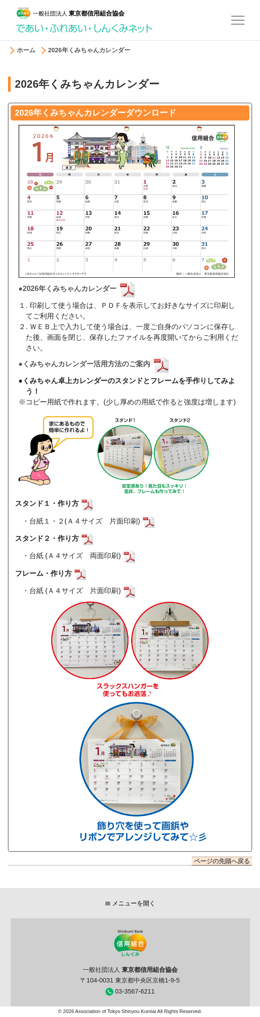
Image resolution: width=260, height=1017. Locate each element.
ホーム (26, 50)
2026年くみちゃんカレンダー (89, 50)
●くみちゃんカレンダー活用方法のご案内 (96, 364)
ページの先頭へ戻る (222, 861)
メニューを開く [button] (130, 903)
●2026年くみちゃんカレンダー (79, 288)
